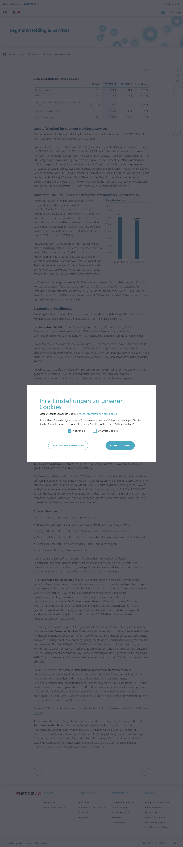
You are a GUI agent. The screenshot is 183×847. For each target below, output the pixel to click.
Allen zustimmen (120, 445)
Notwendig (79, 430)
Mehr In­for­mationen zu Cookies (98, 413)
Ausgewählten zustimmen (68, 445)
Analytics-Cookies (108, 430)
